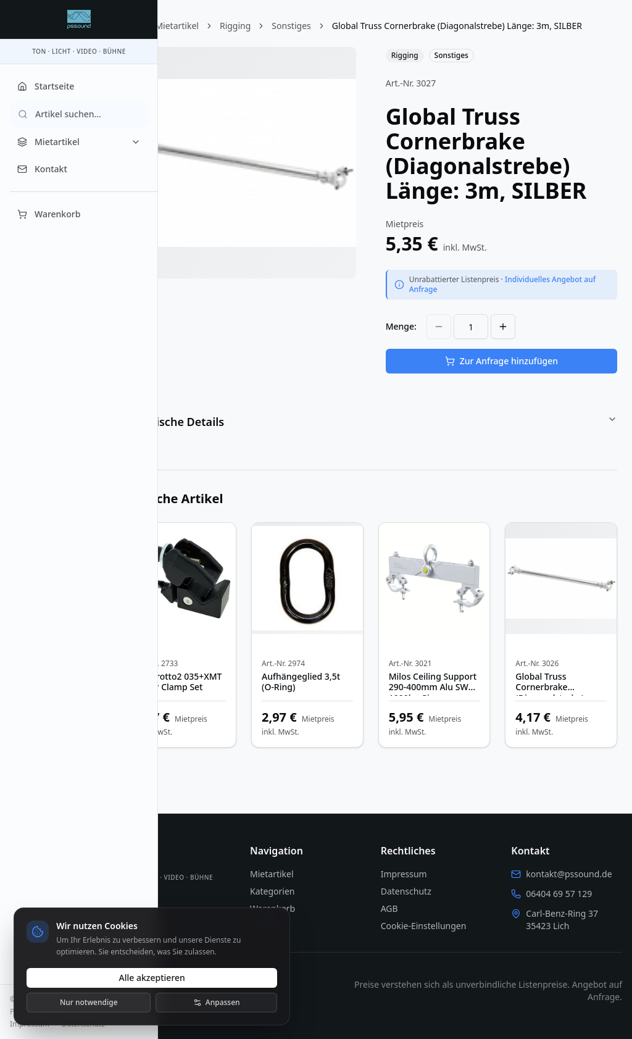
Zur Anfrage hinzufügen (513, 379)
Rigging (283, 25)
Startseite (45, 86)
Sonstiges (339, 25)
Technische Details (395, 440)
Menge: (425, 345)
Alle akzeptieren (153, 976)
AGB (413, 908)
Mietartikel (79, 142)
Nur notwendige (90, 1001)
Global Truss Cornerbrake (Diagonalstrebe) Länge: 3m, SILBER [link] (298, 44)
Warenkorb (48, 214)
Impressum (29, 1024)
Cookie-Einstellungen (448, 926)
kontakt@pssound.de (572, 874)
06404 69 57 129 (563, 893)
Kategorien (308, 891)
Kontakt (42, 169)
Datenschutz (83, 1024)
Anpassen (217, 1001)
